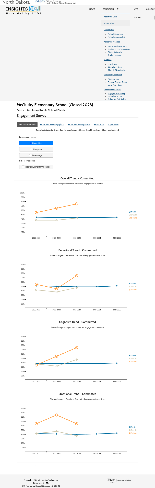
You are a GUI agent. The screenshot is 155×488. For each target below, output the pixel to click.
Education (111, 9)
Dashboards (109, 29)
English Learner (114, 55)
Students (108, 59)
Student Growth (115, 52)
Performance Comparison (119, 49)
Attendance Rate (115, 67)
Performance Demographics (52, 124)
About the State (110, 16)
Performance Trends (27, 124)
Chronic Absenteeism (117, 70)
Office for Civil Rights (117, 99)
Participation (99, 124)
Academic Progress (112, 41)
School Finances (115, 96)
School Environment (112, 89)
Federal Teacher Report (118, 82)
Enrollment (112, 64)
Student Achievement (117, 46)
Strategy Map (113, 79)
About (137, 17)
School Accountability (117, 37)
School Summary (115, 34)
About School (109, 23)
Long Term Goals (115, 85)
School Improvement (113, 74)
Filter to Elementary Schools (36, 166)
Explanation (113, 124)
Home (92, 9)
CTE (136, 9)
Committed (36, 143)
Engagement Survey (116, 93)
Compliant (36, 149)
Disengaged (36, 155)
